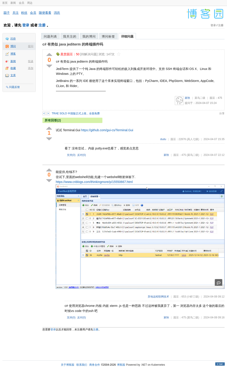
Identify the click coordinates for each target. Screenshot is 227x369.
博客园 (121, 364)
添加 (30, 68)
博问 (13, 46)
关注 (15, 12)
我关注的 (69, 36)
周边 (29, 2)
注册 (42, 25)
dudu (163, 139)
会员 (21, 2)
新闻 (13, 2)
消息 (57, 12)
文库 (13, 75)
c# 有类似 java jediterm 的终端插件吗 (72, 44)
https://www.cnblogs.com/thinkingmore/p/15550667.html (94, 182)
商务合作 (94, 364)
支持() (71, 155)
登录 (25, 25)
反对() (81, 155)
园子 (7, 12)
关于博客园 (67, 364)
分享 (222, 113)
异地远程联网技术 (158, 296)
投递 (30, 61)
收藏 (13, 68)
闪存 (13, 38)
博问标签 (108, 36)
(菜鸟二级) (193, 155)
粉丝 (24, 12)
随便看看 (45, 12)
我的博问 (89, 36)
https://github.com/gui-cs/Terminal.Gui (107, 130)
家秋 (187, 97)
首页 (5, 2)
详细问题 (127, 36)
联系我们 (81, 364)
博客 (13, 53)
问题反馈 (14, 87)
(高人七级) (193, 139)
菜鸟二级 (200, 97)
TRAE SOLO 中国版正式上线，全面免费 (76, 113)
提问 (30, 46)
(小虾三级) (193, 296)
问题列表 (50, 36)
